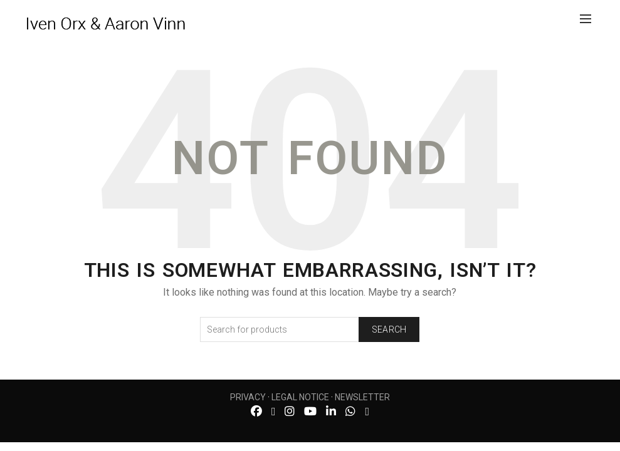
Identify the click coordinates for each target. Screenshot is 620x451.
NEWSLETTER (362, 397)
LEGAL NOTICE (300, 397)
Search (389, 329)
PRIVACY (248, 397)
